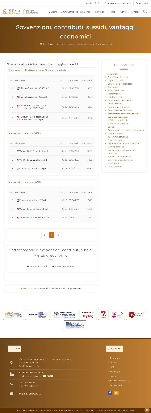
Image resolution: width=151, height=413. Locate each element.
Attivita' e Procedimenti (119, 100)
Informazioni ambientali (119, 156)
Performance (114, 94)
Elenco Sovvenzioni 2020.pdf (32, 97)
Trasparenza (53, 44)
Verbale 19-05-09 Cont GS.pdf (32, 160)
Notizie (113, 12)
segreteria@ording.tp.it (30, 393)
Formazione (100, 12)
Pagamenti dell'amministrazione (123, 143)
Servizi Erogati (115, 140)
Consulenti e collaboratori (120, 84)
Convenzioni (116, 385)
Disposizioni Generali (118, 77)
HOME (42, 44)
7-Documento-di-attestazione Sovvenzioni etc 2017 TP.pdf (32, 118)
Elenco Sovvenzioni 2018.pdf (31, 200)
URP (112, 367)
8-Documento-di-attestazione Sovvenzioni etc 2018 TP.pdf (32, 106)
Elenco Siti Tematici (120, 380)
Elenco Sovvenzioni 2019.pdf (31, 168)
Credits (131, 410)
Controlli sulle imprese (119, 107)
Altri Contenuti (115, 166)
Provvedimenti (115, 103)
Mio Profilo (141, 3)
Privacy (114, 376)
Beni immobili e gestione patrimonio (126, 130)
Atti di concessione (64, 266)
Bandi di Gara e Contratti (120, 110)
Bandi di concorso (116, 90)
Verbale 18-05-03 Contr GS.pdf (32, 209)
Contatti (135, 12)
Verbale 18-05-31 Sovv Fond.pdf (33, 217)
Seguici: (89, 3)
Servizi (124, 12)
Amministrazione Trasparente (75, 12)
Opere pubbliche (116, 147)
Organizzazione (115, 80)
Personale (112, 87)
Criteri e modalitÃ (39, 266)
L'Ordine (53, 12)
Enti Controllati (115, 97)
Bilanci (111, 127)
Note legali (115, 371)
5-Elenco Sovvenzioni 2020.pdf (33, 88)
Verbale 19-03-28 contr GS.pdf (32, 151)
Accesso (114, 362)
